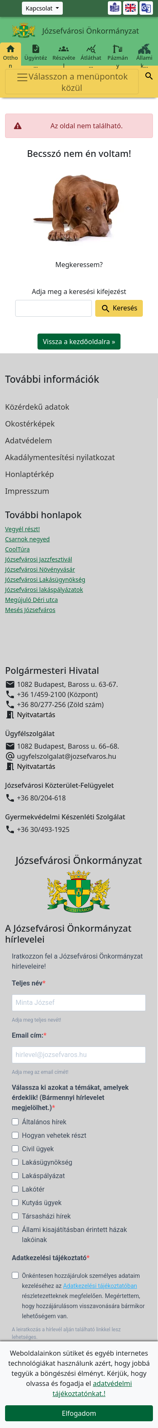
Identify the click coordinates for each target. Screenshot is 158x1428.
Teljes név (27, 983)
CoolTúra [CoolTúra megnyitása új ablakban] (17, 549)
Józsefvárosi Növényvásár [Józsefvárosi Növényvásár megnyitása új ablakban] (40, 569)
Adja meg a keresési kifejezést (79, 291)
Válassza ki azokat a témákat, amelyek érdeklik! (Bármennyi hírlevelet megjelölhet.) (70, 1098)
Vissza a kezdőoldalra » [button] (79, 341)
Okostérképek (30, 424)
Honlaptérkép (29, 474)
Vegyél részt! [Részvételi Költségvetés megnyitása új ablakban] (22, 529)
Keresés (119, 308)
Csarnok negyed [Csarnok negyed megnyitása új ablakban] (27, 539)
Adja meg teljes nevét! (36, 1020)
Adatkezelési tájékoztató (49, 1258)
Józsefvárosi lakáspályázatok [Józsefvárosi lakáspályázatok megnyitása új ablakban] (44, 589)
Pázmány (117, 56)
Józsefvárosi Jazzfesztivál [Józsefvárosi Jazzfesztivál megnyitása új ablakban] (38, 559)
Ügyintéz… (35, 56)
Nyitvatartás (36, 714)
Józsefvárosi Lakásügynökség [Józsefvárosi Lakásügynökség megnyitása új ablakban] (45, 579)
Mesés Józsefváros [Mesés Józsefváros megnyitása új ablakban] (30, 610)
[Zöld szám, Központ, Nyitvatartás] (42, 8)
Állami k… (144, 56)
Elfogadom (79, 1413)
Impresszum (27, 491)
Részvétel (64, 56)
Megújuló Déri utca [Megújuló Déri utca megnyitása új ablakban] (31, 600)
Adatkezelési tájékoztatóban (100, 1285)
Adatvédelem (28, 440)
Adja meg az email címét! (40, 1072)
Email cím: (27, 1035)
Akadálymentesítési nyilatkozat (60, 457)
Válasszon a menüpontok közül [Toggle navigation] (72, 82)
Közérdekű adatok (37, 407)
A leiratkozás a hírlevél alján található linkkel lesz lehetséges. (66, 1333)
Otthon (10, 56)
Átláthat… (90, 56)
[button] (149, 77)
